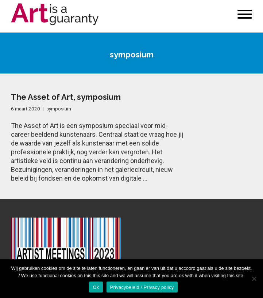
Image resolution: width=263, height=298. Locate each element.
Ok (96, 287)
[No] (254, 278)
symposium (58, 109)
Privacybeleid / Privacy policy (142, 287)
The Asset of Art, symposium (66, 97)
